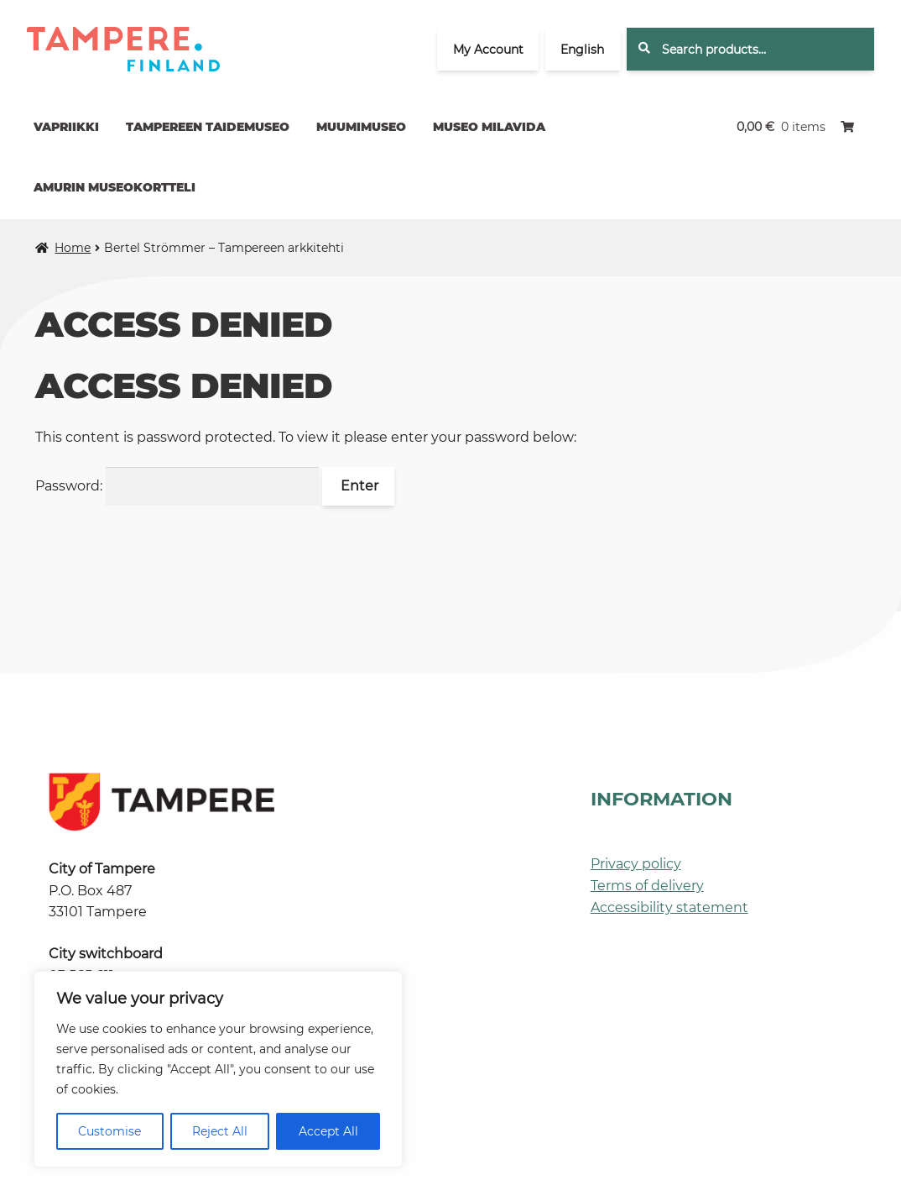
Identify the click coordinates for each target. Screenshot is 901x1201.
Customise (109, 1131)
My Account (488, 49)
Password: (177, 486)
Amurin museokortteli (114, 187)
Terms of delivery (647, 886)
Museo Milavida (489, 126)
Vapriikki (66, 126)
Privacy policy (636, 864)
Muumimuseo (361, 126)
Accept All (328, 1131)
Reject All (219, 1131)
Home (73, 247)
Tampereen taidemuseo (207, 126)
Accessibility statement (669, 907)
